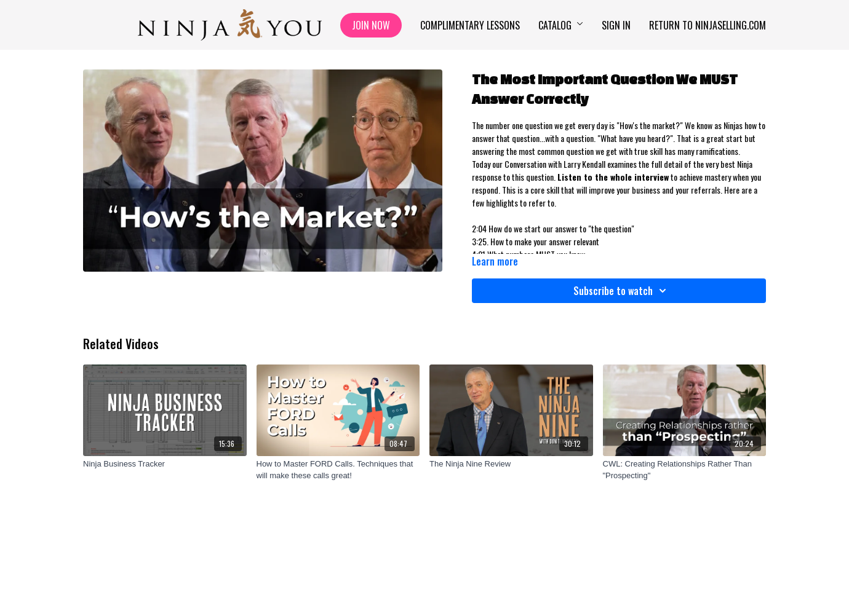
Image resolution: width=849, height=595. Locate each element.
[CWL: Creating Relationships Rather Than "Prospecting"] (685, 470)
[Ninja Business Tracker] (165, 464)
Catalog (560, 25)
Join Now (371, 25)
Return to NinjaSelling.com (707, 25)
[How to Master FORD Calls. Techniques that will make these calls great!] (338, 470)
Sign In (616, 25)
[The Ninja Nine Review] (511, 464)
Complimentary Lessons (470, 25)
